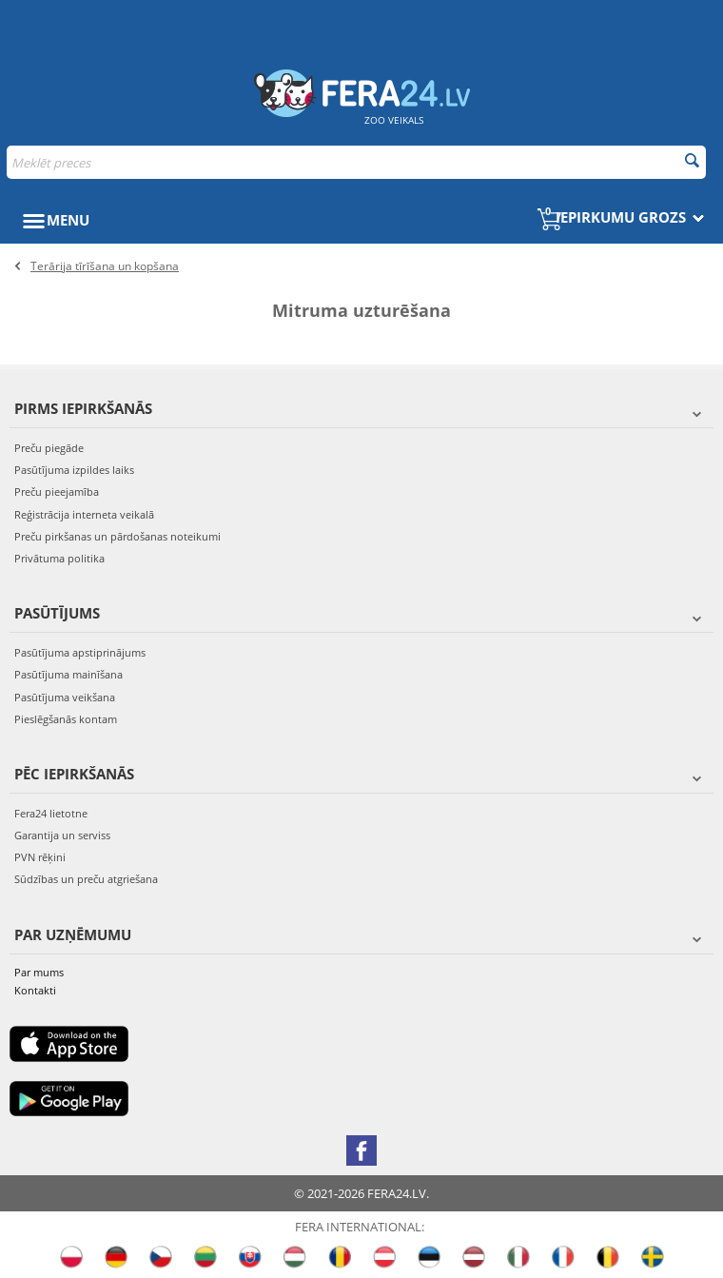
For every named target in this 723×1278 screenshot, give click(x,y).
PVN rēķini (40, 857)
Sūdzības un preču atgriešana (86, 879)
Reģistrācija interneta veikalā (84, 514)
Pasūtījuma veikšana (64, 697)
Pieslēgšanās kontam (65, 719)
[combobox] (356, 162)
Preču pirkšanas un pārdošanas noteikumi (117, 536)
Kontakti (35, 990)
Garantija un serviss (62, 835)
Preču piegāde (49, 448)
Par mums (39, 972)
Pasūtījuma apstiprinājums (80, 652)
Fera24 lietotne (51, 813)
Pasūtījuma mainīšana (68, 674)
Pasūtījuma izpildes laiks (74, 469)
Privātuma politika (59, 558)
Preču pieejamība (56, 491)
